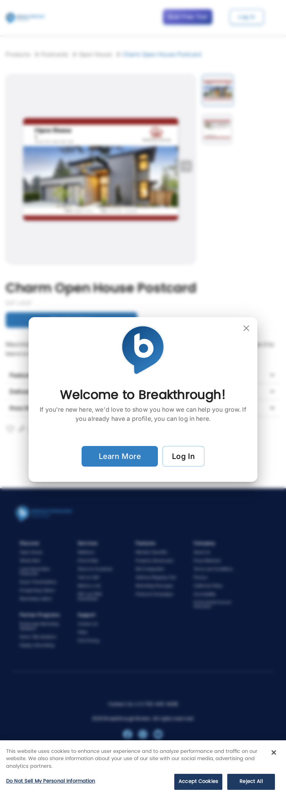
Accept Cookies (198, 782)
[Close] (273, 752)
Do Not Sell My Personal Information (50, 781)
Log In (183, 456)
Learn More (119, 456)
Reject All (250, 782)
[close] (246, 328)
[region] (143, 769)
